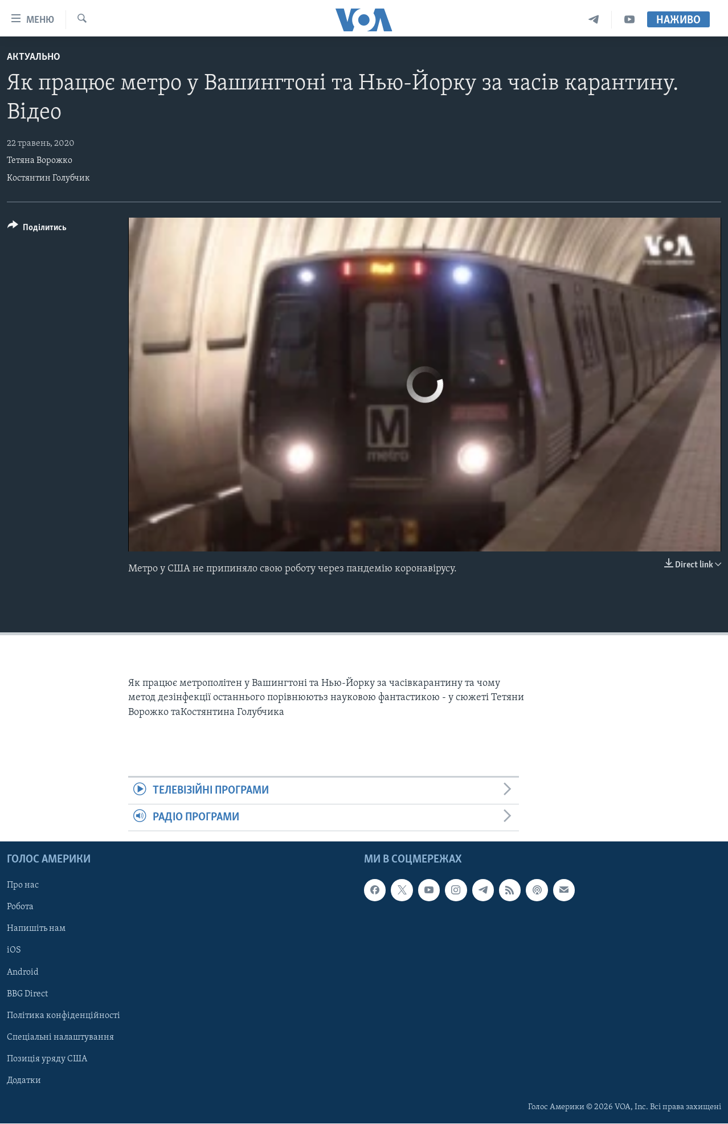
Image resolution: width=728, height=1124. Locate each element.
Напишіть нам (36, 929)
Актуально (33, 57)
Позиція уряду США (47, 1059)
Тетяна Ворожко (39, 160)
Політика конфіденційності (63, 1015)
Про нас (23, 885)
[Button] (37, 229)
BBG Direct (27, 994)
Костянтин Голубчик (48, 178)
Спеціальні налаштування (60, 1037)
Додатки (24, 1080)
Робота (20, 907)
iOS (14, 950)
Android (23, 972)
